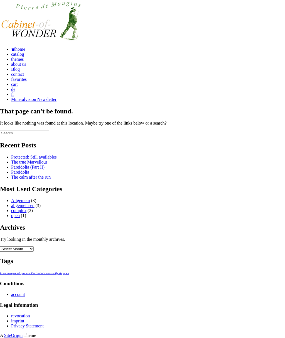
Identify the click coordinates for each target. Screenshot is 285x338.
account (18, 294)
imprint (17, 320)
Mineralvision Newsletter (33, 99)
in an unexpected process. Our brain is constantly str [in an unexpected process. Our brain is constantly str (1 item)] (31, 273)
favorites (19, 79)
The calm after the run (31, 177)
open (15, 215)
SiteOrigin (13, 335)
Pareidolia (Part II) (28, 167)
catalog (17, 54)
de (13, 89)
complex (18, 210)
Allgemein (20, 200)
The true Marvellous (29, 162)
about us (18, 64)
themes (17, 59)
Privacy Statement (27, 326)
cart (14, 84)
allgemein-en (23, 205)
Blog (15, 69)
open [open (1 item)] (66, 273)
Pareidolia (20, 172)
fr (12, 94)
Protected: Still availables (34, 157)
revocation (20, 315)
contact (17, 74)
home (18, 49)
